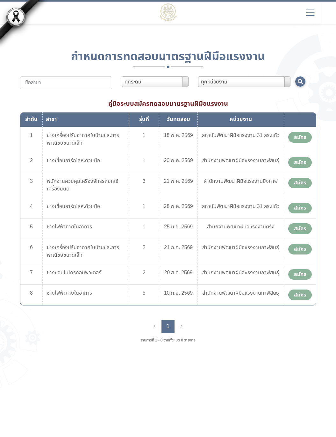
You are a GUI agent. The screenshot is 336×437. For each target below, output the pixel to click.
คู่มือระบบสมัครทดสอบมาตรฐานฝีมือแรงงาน (168, 104)
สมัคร (300, 137)
